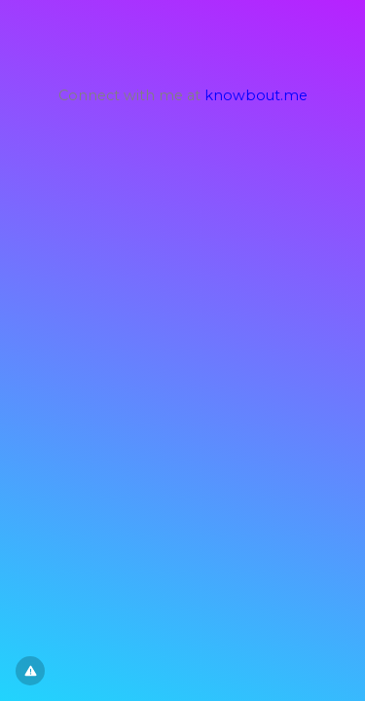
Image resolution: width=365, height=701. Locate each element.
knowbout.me (256, 95)
